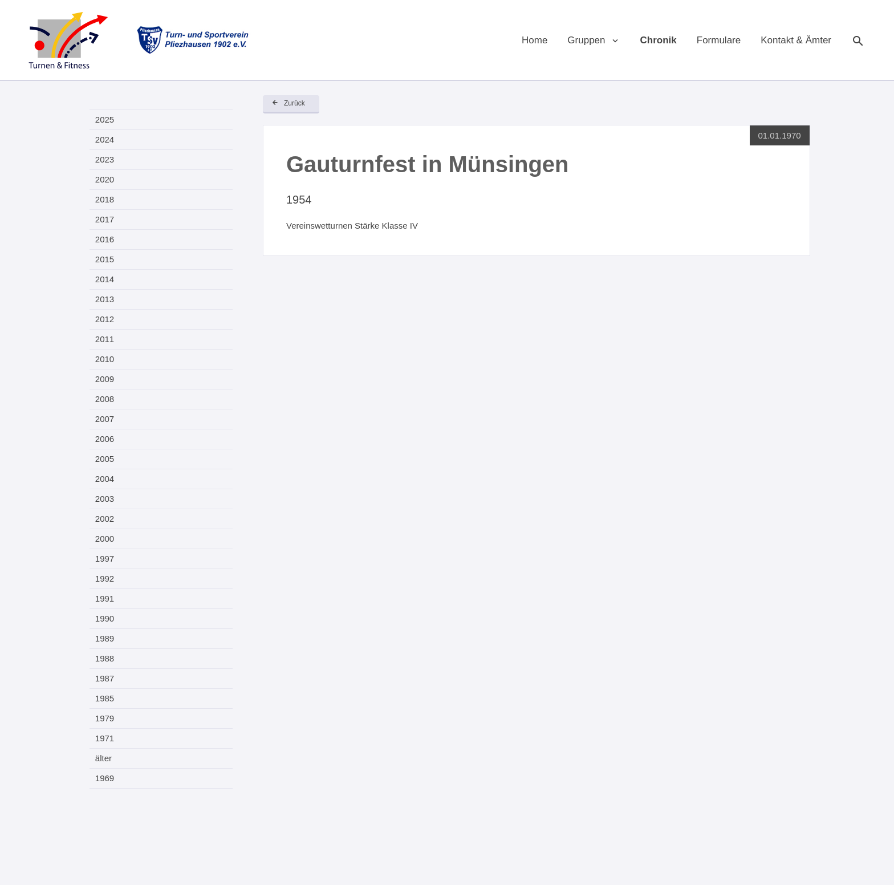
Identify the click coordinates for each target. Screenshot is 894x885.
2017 (104, 219)
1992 (104, 578)
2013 (104, 299)
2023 (104, 159)
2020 (104, 179)
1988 (104, 658)
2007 (104, 419)
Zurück (294, 103)
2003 (104, 499)
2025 (104, 119)
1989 (104, 638)
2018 (104, 199)
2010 (104, 359)
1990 (104, 618)
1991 (104, 598)
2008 (104, 399)
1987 (104, 678)
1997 (104, 558)
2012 (104, 319)
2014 (104, 279)
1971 (104, 738)
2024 (104, 139)
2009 (104, 379)
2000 (104, 538)
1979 (104, 718)
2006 (104, 439)
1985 (104, 698)
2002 (104, 518)
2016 (104, 239)
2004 (104, 479)
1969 (104, 778)
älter (103, 758)
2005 (104, 459)
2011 (104, 339)
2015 (104, 259)
